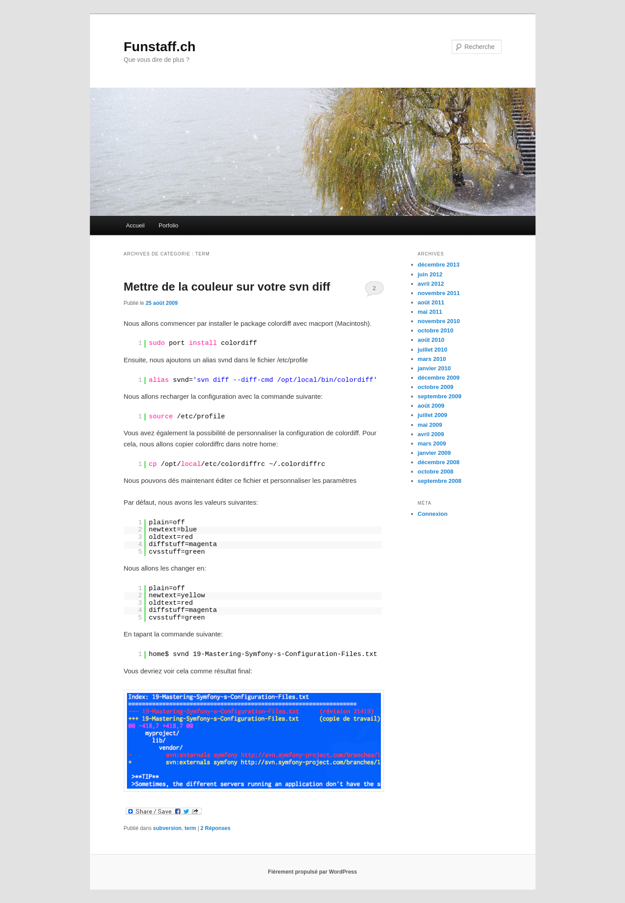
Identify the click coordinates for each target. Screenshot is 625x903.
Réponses (215, 828)
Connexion (433, 513)
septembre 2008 (440, 481)
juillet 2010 (432, 349)
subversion (167, 828)
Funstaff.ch (160, 46)
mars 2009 (432, 443)
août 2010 (431, 339)
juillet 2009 (432, 415)
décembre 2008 (439, 462)
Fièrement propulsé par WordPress (312, 872)
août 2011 (431, 302)
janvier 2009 (434, 452)
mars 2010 (432, 359)
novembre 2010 (439, 321)
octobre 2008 (435, 471)
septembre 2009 (440, 396)
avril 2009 (431, 434)
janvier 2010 (434, 368)
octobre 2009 (435, 387)
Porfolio (168, 225)
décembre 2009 (439, 377)
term (190, 828)
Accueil (135, 225)
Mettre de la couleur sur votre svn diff (227, 286)
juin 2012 (430, 274)
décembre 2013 (439, 264)
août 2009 (431, 405)
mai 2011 (430, 311)
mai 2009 (430, 424)
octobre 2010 (435, 330)
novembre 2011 (439, 293)
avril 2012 (431, 283)
